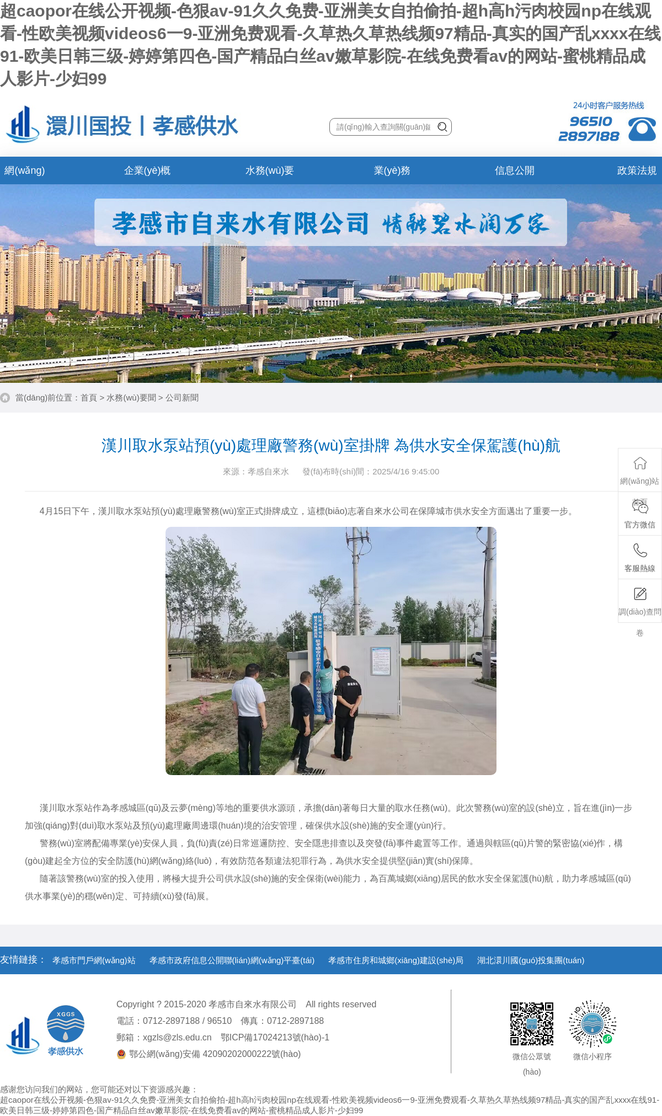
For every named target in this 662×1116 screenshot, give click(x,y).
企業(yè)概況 (147, 174)
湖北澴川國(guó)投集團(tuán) (530, 960)
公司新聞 (182, 397)
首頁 (89, 397)
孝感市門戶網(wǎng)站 (94, 960)
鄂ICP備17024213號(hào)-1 (275, 1037)
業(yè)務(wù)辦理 (392, 174)
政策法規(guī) (637, 174)
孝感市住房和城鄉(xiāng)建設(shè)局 (395, 960)
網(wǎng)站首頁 (24, 174)
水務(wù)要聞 (270, 174)
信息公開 (515, 170)
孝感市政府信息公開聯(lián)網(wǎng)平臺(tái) (232, 960)
